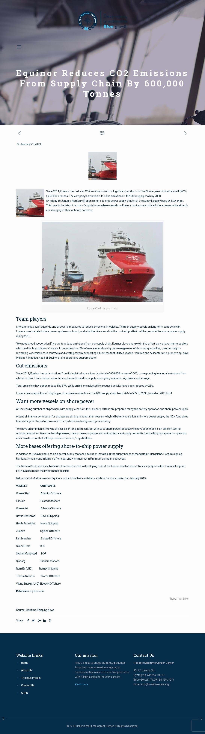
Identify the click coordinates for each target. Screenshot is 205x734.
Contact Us (27, 685)
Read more (81, 684)
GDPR (24, 692)
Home (24, 662)
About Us (26, 670)
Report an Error (179, 598)
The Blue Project (31, 677)
